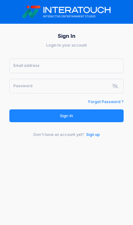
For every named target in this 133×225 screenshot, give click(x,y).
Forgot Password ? (106, 101)
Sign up (93, 134)
